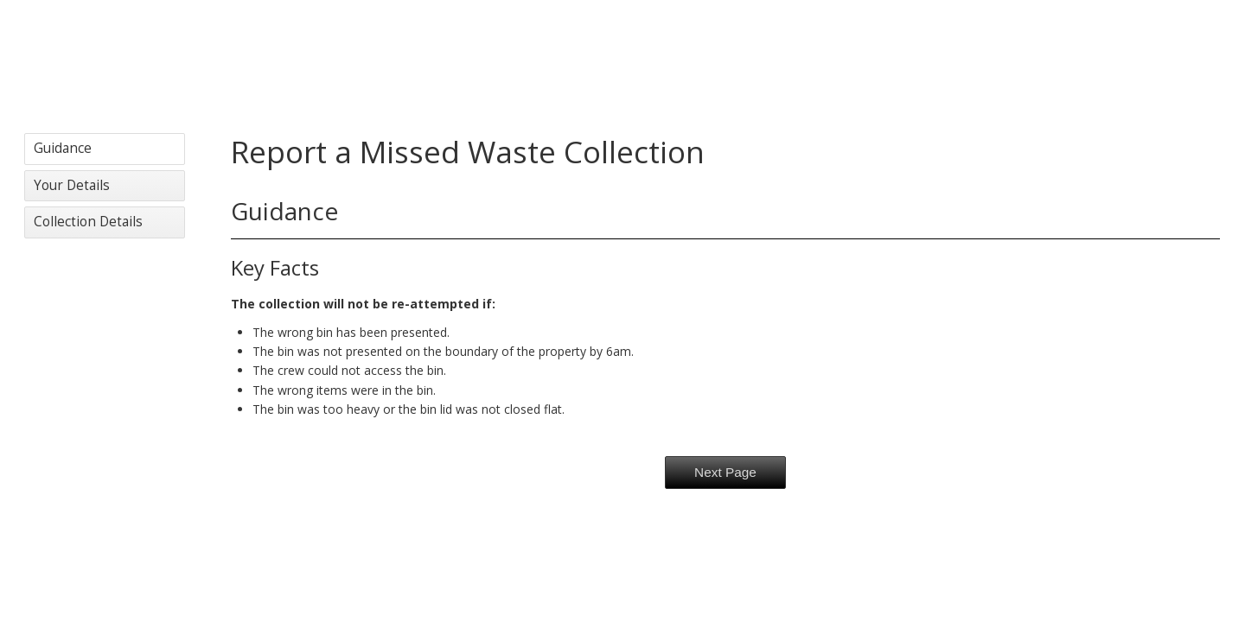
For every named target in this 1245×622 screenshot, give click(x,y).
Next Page (725, 472)
